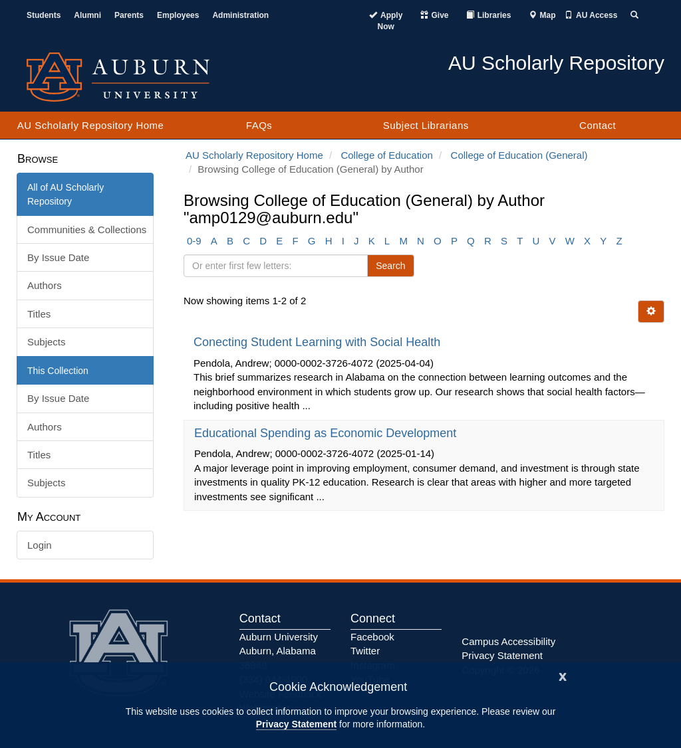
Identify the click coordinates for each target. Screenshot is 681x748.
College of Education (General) (519, 155)
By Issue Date (58, 257)
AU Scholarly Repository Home (90, 125)
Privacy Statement (296, 724)
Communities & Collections (86, 229)
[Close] (563, 675)
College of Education (386, 155)
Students (44, 15)
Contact (597, 125)
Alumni (87, 15)
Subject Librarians (426, 125)
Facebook (372, 636)
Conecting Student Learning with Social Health (319, 342)
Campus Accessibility (508, 641)
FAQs (259, 125)
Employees (178, 15)
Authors (44, 285)
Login (39, 545)
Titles (39, 314)
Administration (240, 15)
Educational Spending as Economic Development (327, 433)
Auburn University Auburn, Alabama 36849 (278, 651)
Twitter (365, 650)
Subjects (46, 341)
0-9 (194, 240)
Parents (129, 15)
